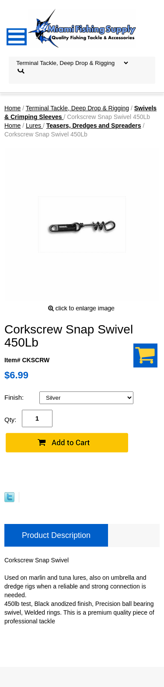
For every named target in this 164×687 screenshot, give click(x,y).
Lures (34, 125)
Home (12, 108)
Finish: (14, 397)
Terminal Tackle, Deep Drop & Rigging (77, 108)
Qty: (10, 419)
